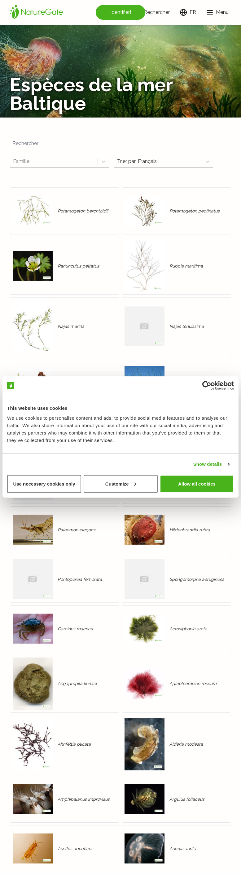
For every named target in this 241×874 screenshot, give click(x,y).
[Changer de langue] (188, 12)
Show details (207, 464)
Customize (120, 483)
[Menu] (217, 12)
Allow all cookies (197, 483)
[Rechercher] (151, 12)
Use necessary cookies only (44, 483)
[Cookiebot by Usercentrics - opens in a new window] (207, 385)
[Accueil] (36, 12)
